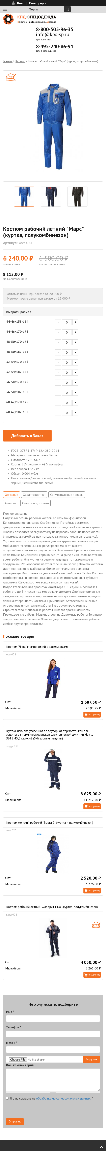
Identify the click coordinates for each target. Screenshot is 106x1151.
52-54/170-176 (17, 362)
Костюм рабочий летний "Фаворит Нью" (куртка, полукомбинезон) (52, 907)
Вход (20, 3)
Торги (33, 9)
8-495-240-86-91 (54, 46)
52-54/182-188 (17, 372)
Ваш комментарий (20, 1065)
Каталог (20, 61)
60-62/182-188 (17, 412)
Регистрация (37, 3)
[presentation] (36, 1110)
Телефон (13, 1027)
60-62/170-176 (17, 402)
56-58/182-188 (17, 392)
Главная (7, 61)
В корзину (94, 714)
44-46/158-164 (17, 321)
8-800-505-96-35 (54, 29)
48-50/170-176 (17, 342)
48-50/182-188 (17, 352)
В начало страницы (99, 1147)
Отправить (15, 1121)
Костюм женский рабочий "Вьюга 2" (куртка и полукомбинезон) (49, 822)
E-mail (11, 1043)
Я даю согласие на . (49, 1098)
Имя (10, 1012)
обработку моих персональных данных (63, 1098)
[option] (53, 126)
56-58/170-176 (17, 382)
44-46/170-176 (17, 332)
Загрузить (91, 1059)
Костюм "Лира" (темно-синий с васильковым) (37, 647)
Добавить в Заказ (27, 435)
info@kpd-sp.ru (52, 34)
